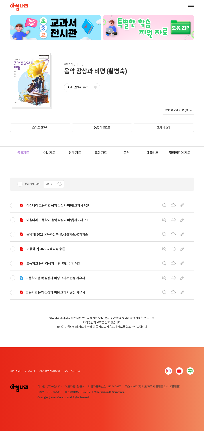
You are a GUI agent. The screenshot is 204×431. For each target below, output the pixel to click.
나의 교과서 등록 (82, 87)
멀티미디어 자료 (179, 153)
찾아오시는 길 (72, 371)
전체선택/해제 (32, 184)
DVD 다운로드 (102, 127)
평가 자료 (75, 153)
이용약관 (30, 371)
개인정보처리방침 (49, 371)
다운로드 (54, 184)
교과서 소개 (164, 127)
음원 (126, 153)
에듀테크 (152, 153)
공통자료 (23, 153)
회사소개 (15, 371)
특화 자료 (100, 153)
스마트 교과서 (40, 127)
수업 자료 (49, 153)
